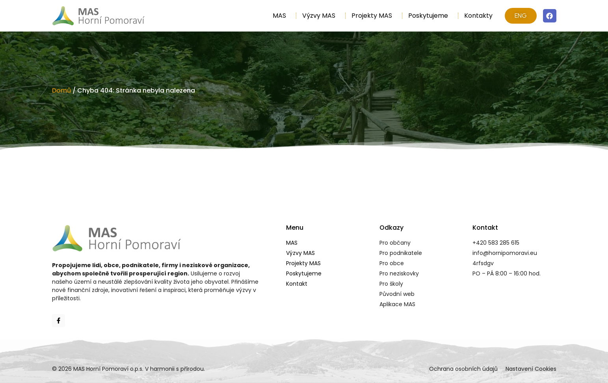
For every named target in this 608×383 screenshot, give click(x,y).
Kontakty (478, 15)
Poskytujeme (430, 15)
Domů (61, 90)
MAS (281, 15)
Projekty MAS (373, 15)
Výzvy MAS (320, 15)
